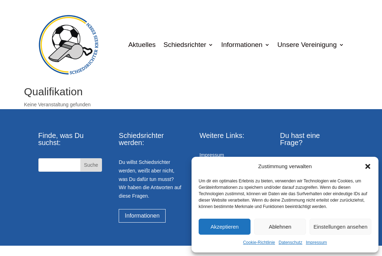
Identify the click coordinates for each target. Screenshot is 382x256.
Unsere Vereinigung (307, 44)
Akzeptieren (224, 227)
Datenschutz (290, 242)
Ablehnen (280, 227)
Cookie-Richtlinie (259, 242)
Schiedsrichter (184, 44)
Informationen (241, 44)
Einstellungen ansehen (340, 227)
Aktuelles (142, 44)
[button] (367, 166)
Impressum (316, 242)
